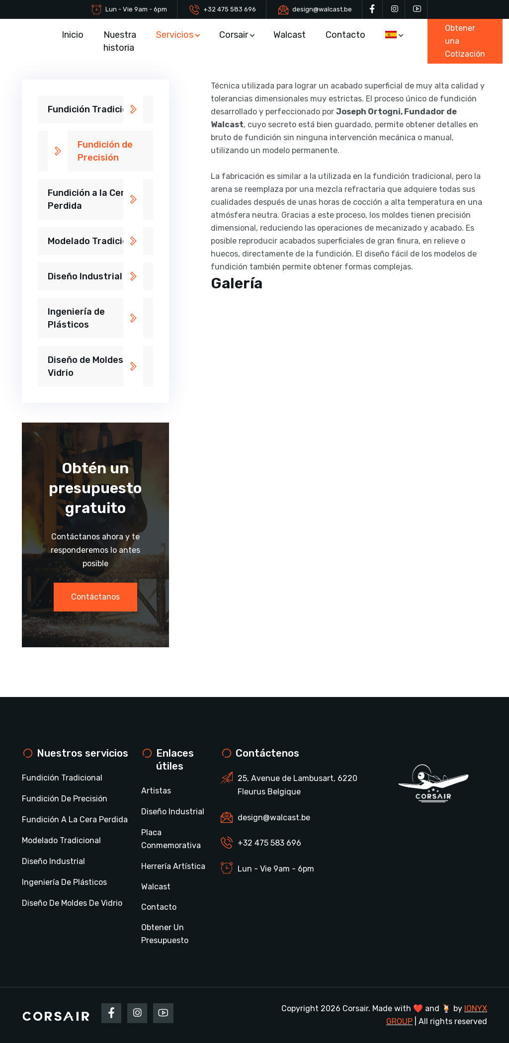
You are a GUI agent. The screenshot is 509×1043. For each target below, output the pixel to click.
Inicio (73, 34)
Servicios (174, 34)
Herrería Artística (173, 866)
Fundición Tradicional (94, 109)
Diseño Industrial (85, 276)
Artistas (156, 790)
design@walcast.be (322, 9)
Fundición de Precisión (105, 151)
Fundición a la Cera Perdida (89, 199)
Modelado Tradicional (94, 241)
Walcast (290, 34)
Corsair (233, 34)
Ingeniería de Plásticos (76, 318)
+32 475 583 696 (229, 9)
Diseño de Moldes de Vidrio (92, 366)
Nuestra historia (119, 41)
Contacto (346, 34)
